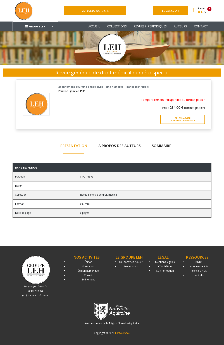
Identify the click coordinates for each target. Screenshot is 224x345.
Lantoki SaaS (122, 333)
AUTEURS (180, 26)
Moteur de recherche (95, 10)
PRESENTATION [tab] (73, 145)
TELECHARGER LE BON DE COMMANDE (183, 119)
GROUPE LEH (35, 26)
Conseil (88, 275)
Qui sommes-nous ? (130, 262)
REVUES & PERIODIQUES (150, 26)
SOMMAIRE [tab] (161, 145)
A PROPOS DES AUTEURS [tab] (119, 145)
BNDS (198, 262)
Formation (88, 266)
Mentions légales (165, 262)
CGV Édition (165, 266)
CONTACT (201, 26)
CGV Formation (165, 270)
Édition (88, 262)
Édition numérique (88, 270)
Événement (88, 279)
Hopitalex (199, 275)
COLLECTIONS (117, 26)
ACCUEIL (94, 26)
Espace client (170, 10)
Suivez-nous (131, 266)
